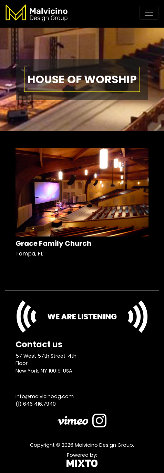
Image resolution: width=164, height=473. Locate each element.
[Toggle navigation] (148, 13)
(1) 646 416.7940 (36, 403)
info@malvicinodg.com (45, 396)
